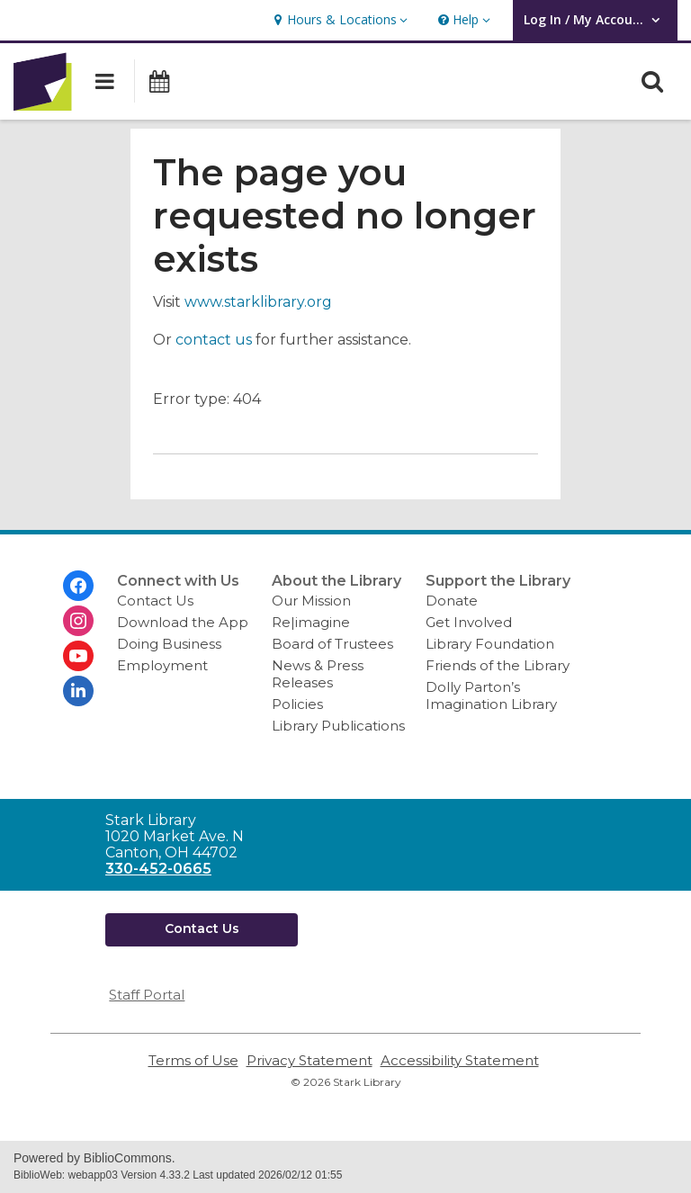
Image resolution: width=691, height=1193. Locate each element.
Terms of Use (193, 1060)
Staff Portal (146, 994)
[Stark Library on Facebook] (78, 585)
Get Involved (469, 622)
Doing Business (169, 643)
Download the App (182, 622)
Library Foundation (490, 643)
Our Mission (311, 600)
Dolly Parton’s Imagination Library (491, 695)
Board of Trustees (332, 643)
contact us (213, 339)
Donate (452, 600)
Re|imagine (311, 622)
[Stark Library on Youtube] (78, 656)
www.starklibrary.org (258, 301)
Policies (297, 704)
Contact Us (155, 600)
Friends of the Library (498, 665)
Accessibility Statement (460, 1060)
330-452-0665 (158, 868)
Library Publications (338, 725)
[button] (338, 20)
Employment (162, 665)
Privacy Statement (309, 1060)
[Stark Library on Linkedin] (78, 691)
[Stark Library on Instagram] (78, 620)
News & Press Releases (317, 674)
